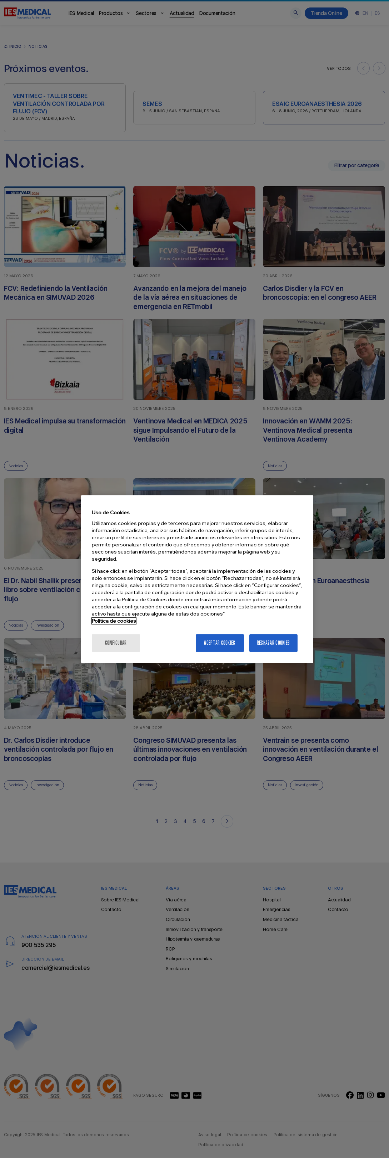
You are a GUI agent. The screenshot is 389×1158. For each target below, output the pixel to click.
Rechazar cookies (273, 643)
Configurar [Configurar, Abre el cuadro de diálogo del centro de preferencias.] (116, 643)
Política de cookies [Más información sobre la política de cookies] (114, 621)
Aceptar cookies (219, 643)
